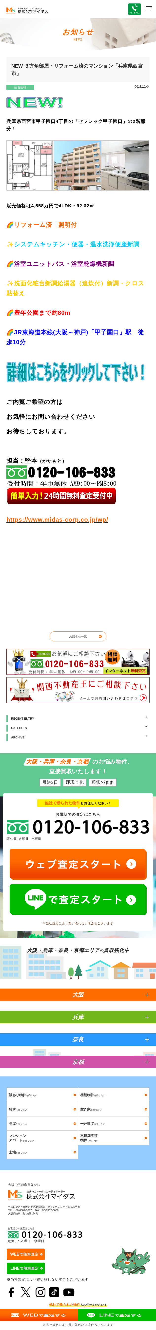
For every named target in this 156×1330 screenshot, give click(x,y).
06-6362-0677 (24, 1210)
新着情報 (20, 87)
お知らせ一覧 (78, 636)
